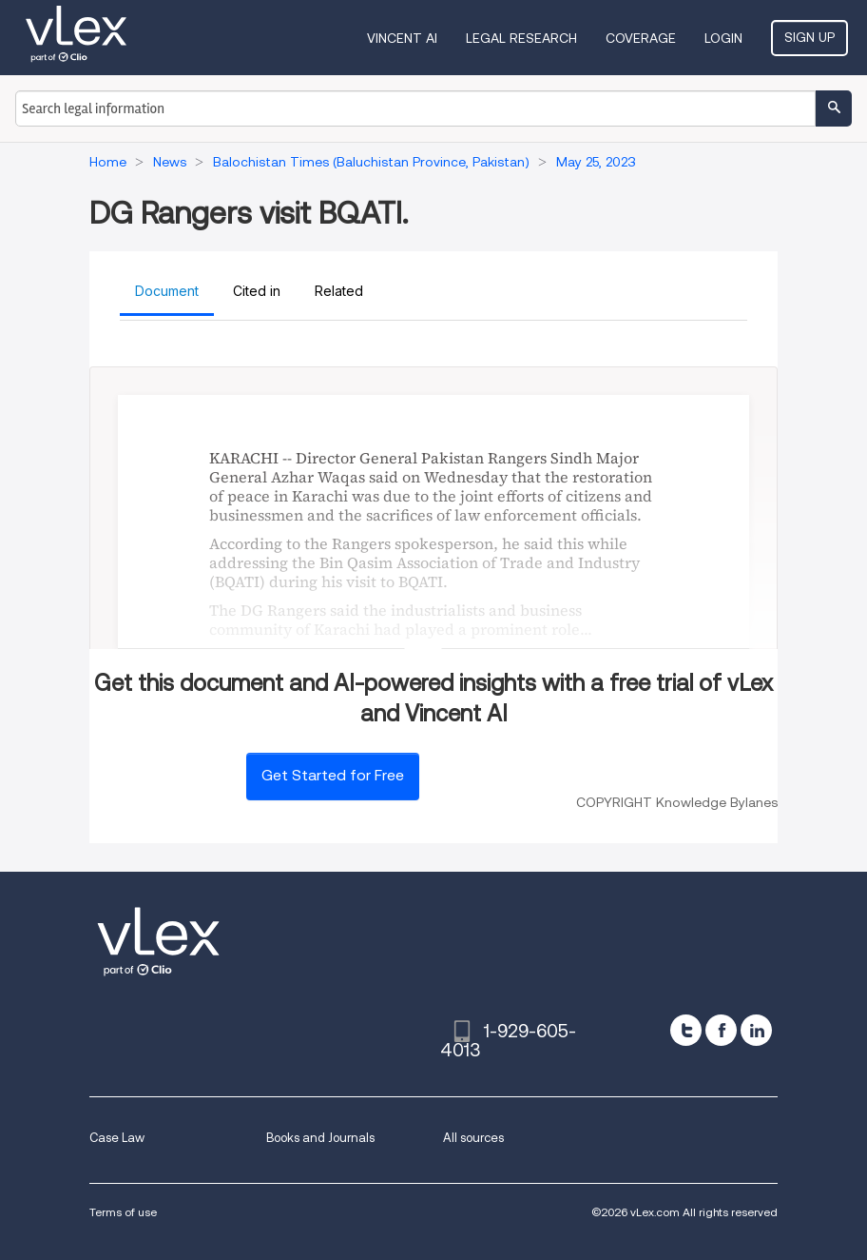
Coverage (641, 38)
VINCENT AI (402, 38)
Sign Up (809, 37)
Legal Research (521, 38)
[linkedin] (756, 1030)
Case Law (116, 1138)
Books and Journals (320, 1138)
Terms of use (123, 1212)
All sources (473, 1138)
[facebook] (721, 1030)
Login (723, 38)
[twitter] (686, 1030)
